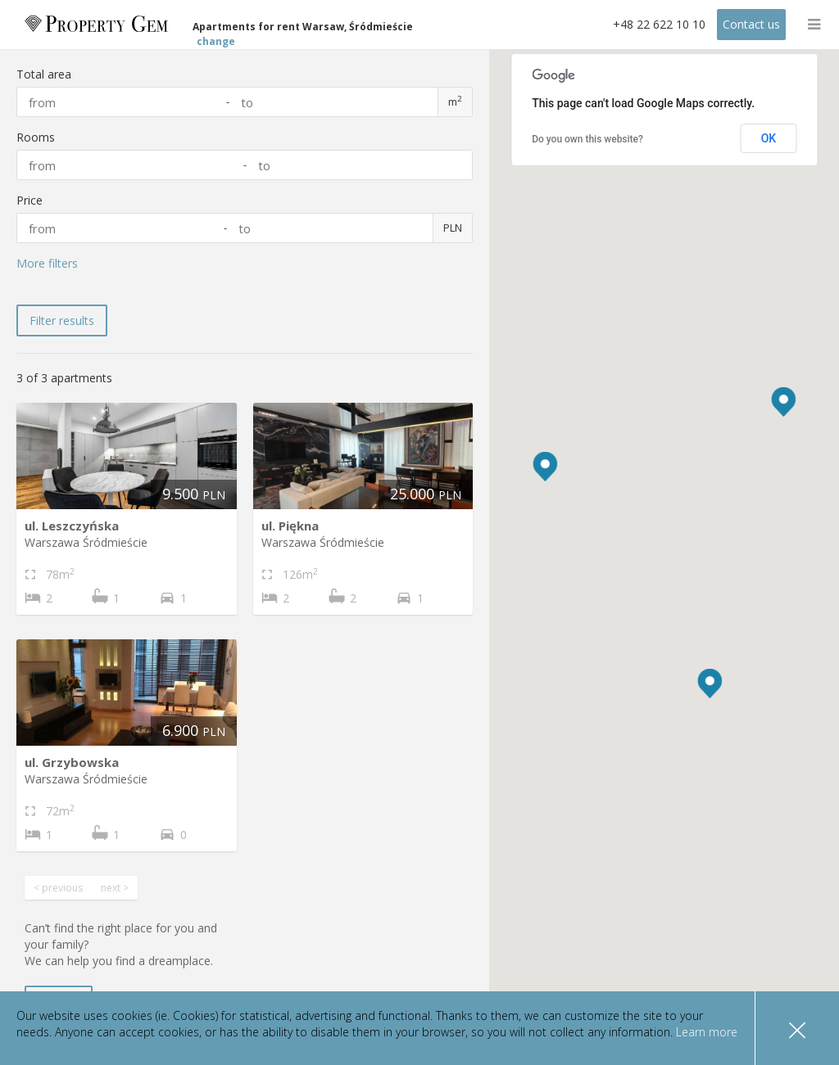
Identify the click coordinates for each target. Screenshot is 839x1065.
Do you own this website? (587, 139)
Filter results (61, 320)
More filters (47, 263)
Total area (43, 74)
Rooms (35, 137)
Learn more (705, 1032)
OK (769, 138)
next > (115, 888)
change (218, 34)
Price (29, 200)
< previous (58, 888)
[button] (783, 402)
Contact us (751, 24)
